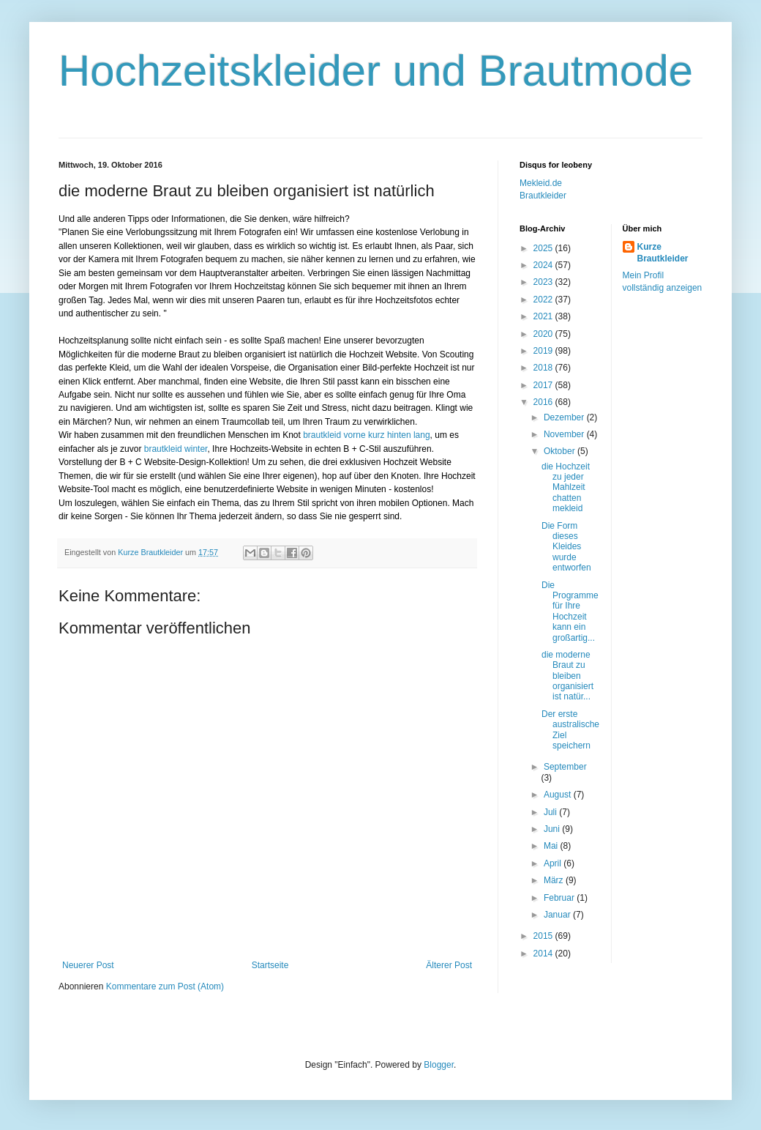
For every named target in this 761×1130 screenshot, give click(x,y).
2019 (544, 351)
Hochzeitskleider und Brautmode (376, 70)
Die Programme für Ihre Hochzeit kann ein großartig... (570, 611)
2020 (544, 334)
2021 (544, 316)
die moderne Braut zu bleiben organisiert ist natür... (567, 676)
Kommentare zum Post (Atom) (165, 986)
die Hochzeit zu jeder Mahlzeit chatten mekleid (565, 487)
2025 (544, 248)
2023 (544, 282)
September (565, 767)
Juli (551, 812)
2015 (544, 936)
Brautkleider (543, 195)
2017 (544, 385)
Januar (558, 915)
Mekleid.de (541, 183)
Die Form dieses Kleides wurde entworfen (566, 547)
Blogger (439, 1065)
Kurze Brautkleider (663, 253)
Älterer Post (449, 965)
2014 (544, 953)
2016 (544, 402)
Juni (553, 829)
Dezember (565, 417)
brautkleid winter (176, 449)
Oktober (560, 451)
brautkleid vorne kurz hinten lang (366, 435)
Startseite (270, 965)
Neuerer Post (88, 965)
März (555, 880)
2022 (544, 299)
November (565, 434)
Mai (552, 846)
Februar (560, 898)
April (553, 863)
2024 (544, 265)
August (559, 794)
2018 (544, 368)
